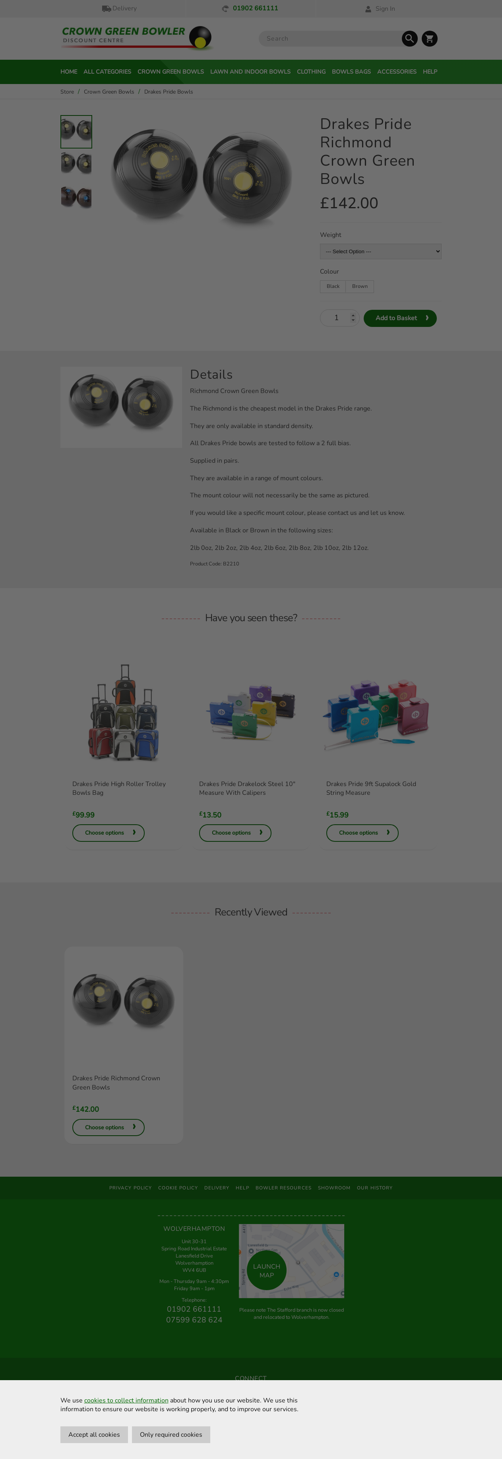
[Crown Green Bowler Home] (137, 38)
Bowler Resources (284, 1188)
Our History (375, 1188)
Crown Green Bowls (171, 72)
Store (67, 92)
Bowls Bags (351, 72)
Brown (360, 286)
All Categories (107, 72)
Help (430, 72)
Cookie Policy (178, 1188)
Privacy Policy (130, 1188)
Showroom (334, 1188)
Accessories (397, 72)
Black (333, 286)
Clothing (311, 72)
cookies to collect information (126, 1400)
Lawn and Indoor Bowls (250, 72)
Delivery (119, 8)
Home (68, 72)
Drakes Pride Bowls (168, 92)
